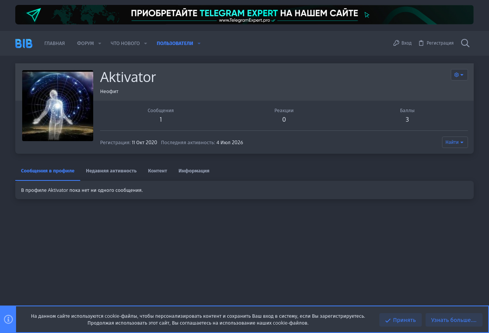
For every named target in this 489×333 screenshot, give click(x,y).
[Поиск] (465, 43)
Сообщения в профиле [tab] (47, 170)
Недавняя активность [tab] (111, 170)
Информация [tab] (193, 170)
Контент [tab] (157, 170)
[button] (100, 43)
